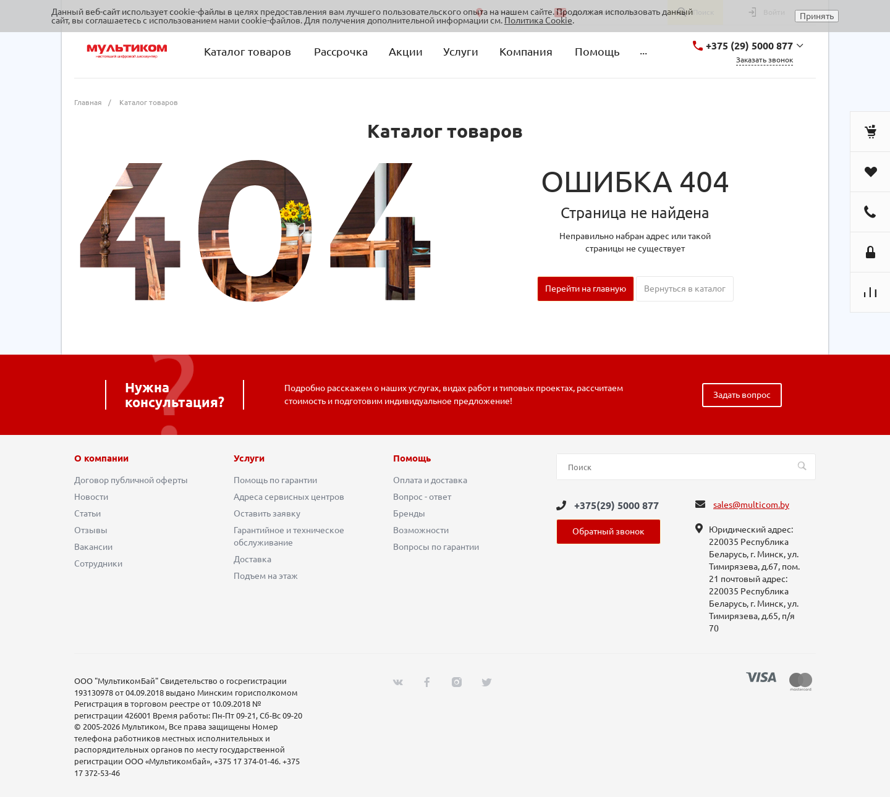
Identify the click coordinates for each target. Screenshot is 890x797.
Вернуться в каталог (685, 288)
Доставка (252, 559)
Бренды (409, 513)
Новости (91, 497)
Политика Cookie (538, 20)
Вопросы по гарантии (436, 547)
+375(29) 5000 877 (616, 505)
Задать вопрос (742, 395)
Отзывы (91, 530)
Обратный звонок (608, 531)
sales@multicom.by (751, 505)
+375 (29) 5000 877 (749, 45)
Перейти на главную (585, 288)
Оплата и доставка (430, 480)
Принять (817, 16)
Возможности (421, 530)
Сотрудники (98, 563)
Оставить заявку (267, 513)
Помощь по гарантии (275, 480)
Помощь (412, 458)
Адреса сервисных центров (289, 497)
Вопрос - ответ (422, 497)
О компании (101, 458)
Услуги (249, 458)
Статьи (87, 513)
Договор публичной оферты (131, 480)
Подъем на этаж (266, 576)
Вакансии (93, 547)
